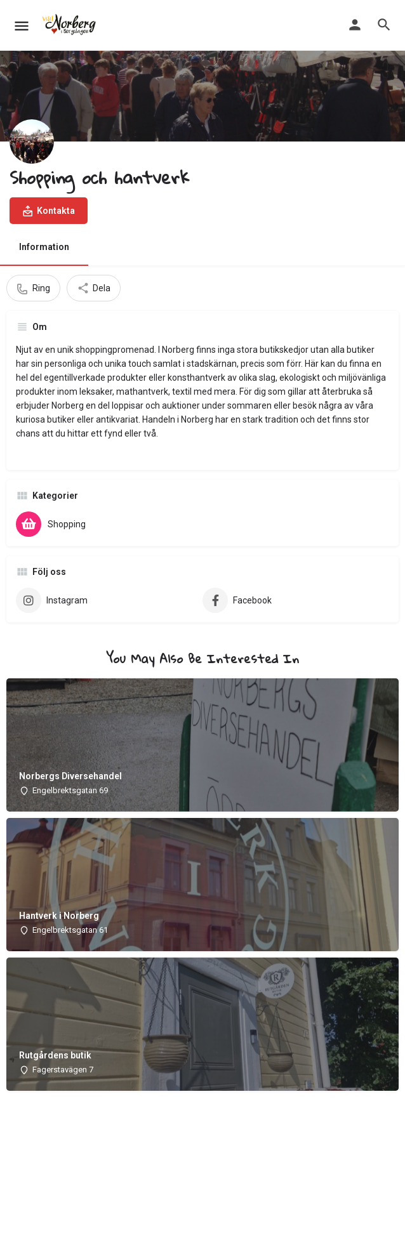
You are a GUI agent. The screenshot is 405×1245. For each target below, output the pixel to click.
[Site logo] (71, 25)
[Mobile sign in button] (355, 24)
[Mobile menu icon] (21, 25)
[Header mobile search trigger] (384, 24)
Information (44, 247)
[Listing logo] (32, 141)
